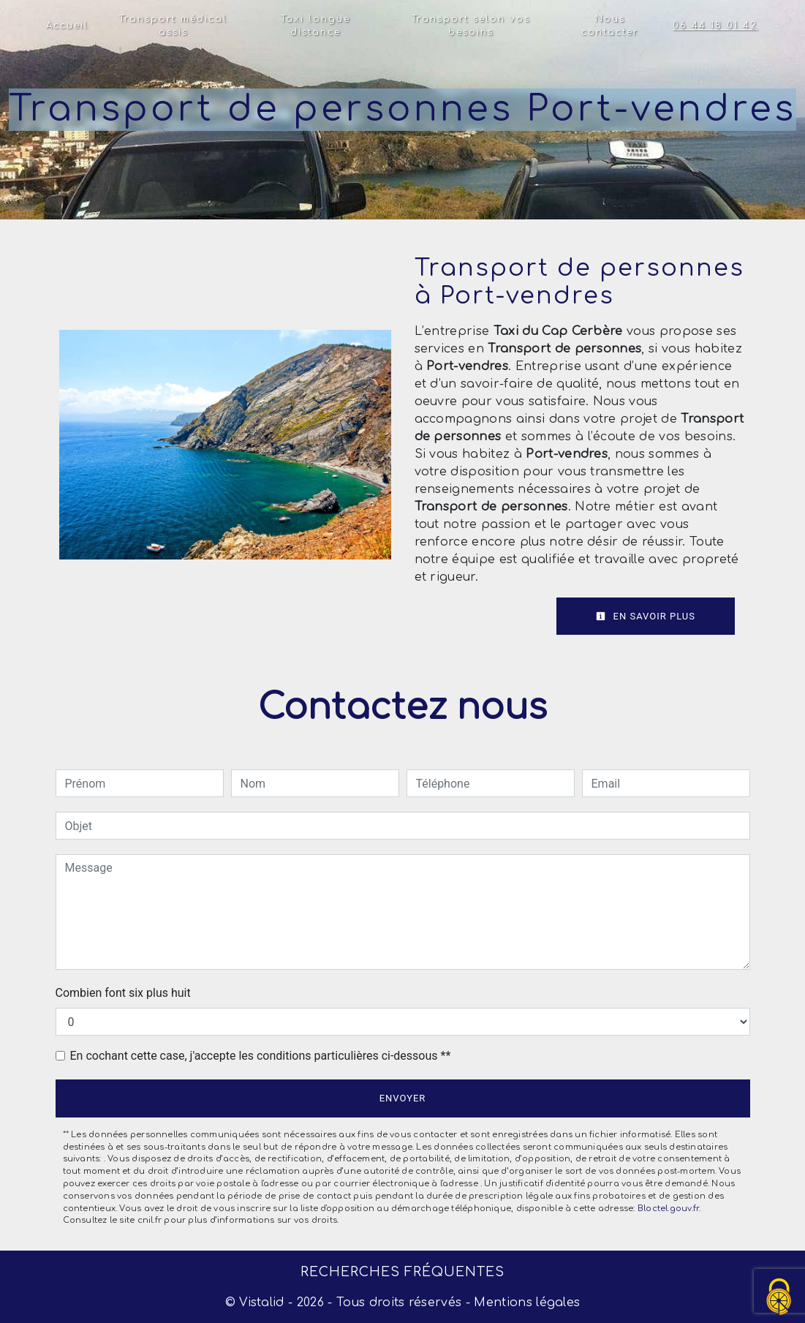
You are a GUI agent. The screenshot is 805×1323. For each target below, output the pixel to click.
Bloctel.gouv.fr (668, 1208)
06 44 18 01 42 (715, 25)
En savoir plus (645, 616)
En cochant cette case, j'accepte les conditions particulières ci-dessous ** (260, 1056)
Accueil (67, 25)
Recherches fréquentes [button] (402, 1271)
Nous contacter (609, 25)
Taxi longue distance (315, 25)
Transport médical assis (173, 25)
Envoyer (402, 1098)
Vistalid (261, 1302)
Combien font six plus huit (123, 993)
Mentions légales (525, 1302)
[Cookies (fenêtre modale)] (779, 1298)
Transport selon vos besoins (471, 25)
